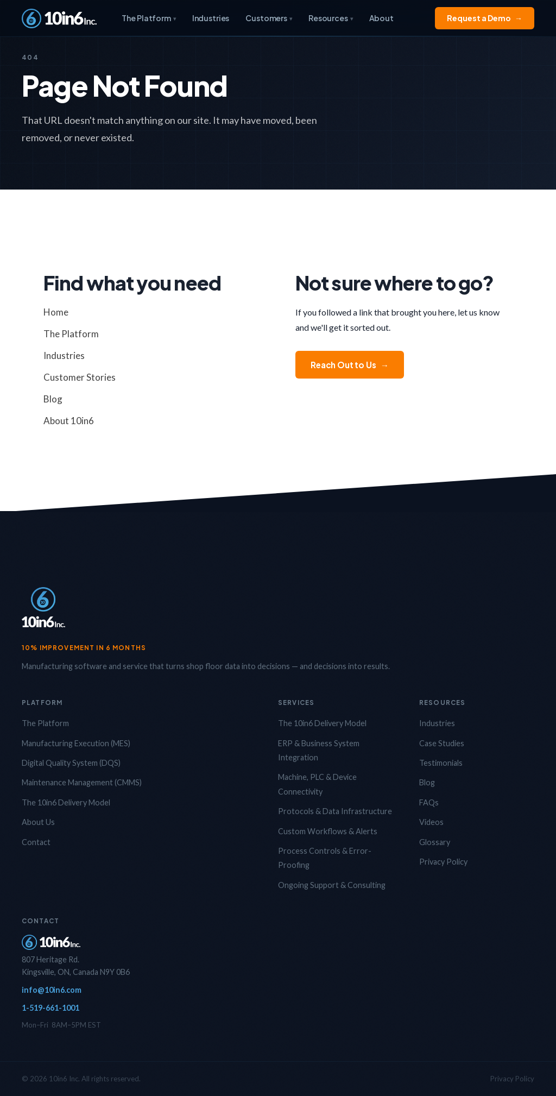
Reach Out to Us (350, 364)
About (381, 18)
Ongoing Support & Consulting (332, 885)
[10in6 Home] (59, 18)
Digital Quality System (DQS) (71, 762)
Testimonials (441, 762)
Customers (268, 18)
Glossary (434, 842)
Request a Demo (484, 18)
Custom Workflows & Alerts (327, 831)
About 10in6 (68, 420)
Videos (431, 822)
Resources (330, 18)
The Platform (148, 18)
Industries (211, 18)
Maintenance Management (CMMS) (82, 782)
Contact (36, 842)
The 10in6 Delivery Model (66, 802)
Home (55, 312)
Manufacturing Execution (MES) (76, 743)
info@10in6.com (51, 989)
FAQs (429, 802)
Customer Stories (79, 377)
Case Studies (441, 743)
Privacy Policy (443, 861)
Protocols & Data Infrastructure (335, 811)
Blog (52, 399)
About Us (38, 822)
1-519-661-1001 (50, 1007)
